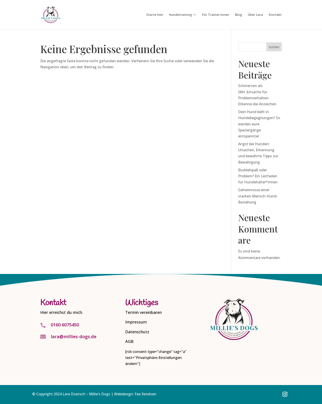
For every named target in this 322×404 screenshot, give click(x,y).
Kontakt (275, 15)
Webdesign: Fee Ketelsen (135, 394)
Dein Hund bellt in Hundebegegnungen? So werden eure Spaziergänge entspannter (259, 124)
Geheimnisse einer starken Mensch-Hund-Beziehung (258, 195)
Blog (238, 15)
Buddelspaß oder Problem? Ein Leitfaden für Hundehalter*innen (258, 176)
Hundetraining (180, 15)
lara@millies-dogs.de (73, 337)
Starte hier (154, 15)
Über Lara (255, 15)
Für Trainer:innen (215, 15)
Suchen (274, 47)
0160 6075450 (65, 325)
